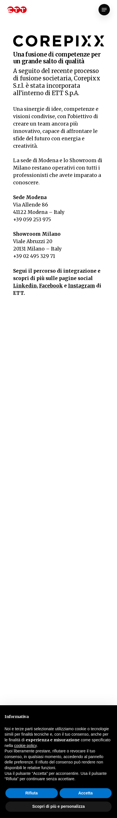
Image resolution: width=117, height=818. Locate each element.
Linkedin (25, 286)
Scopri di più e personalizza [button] (58, 806)
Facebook (51, 286)
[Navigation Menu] (104, 9)
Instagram (81, 286)
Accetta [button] (85, 793)
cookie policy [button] (25, 745)
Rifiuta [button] (31, 793)
